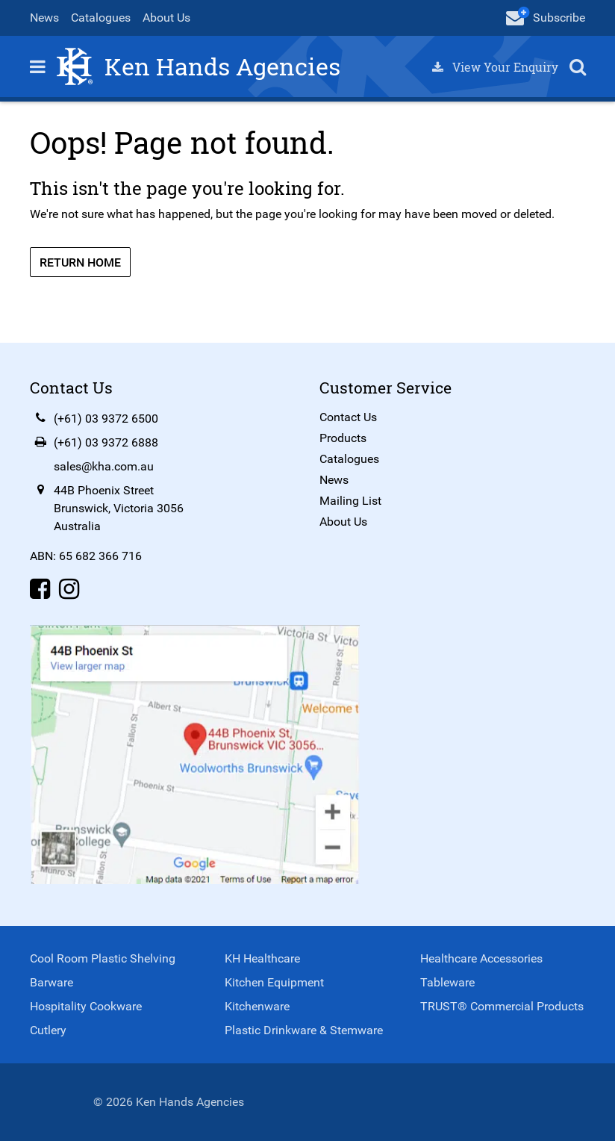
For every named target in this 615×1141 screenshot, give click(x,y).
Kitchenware (257, 1006)
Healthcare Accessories (481, 958)
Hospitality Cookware (86, 1006)
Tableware (447, 982)
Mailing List (350, 501)
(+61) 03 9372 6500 (106, 418)
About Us (166, 17)
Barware (51, 982)
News (44, 17)
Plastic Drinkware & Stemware (304, 1030)
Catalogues (101, 17)
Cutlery (48, 1030)
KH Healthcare (262, 958)
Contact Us (348, 417)
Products (342, 438)
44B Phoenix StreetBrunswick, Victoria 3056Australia (119, 508)
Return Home (80, 262)
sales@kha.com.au (104, 466)
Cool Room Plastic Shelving (102, 958)
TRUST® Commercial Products (502, 1006)
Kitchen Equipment (274, 982)
